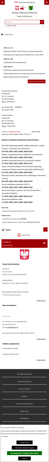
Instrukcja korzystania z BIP (24, 404)
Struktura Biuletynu (24, 389)
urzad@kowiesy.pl (14, 132)
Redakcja (24, 396)
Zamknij (24, 458)
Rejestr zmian (25, 411)
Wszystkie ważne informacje (37, 81)
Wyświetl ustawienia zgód (24, 448)
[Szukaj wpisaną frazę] (42, 22)
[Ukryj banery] (45, 229)
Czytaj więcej (24, 442)
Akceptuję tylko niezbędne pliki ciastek (24, 453)
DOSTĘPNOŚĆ (24, 418)
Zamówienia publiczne (24, 381)
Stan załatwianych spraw (24, 374)
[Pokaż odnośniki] (2, 2)
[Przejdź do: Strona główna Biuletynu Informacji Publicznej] (2, 34)
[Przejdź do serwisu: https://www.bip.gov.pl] (24, 2)
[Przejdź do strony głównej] (24, 12)
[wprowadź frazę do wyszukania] (22, 22)
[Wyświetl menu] (46, 2)
